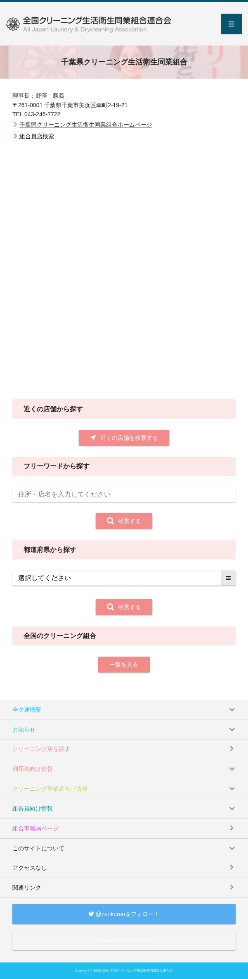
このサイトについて (125, 845)
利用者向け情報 (125, 765)
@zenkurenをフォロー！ (124, 914)
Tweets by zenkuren (124, 940)
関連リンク (125, 884)
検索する (124, 521)
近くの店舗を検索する (124, 437)
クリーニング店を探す (125, 745)
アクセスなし (125, 864)
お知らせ (125, 726)
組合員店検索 (36, 136)
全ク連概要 (125, 706)
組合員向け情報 (125, 805)
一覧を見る (123, 664)
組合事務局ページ (125, 825)
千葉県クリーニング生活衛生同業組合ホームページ (85, 124)
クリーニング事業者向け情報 (125, 785)
